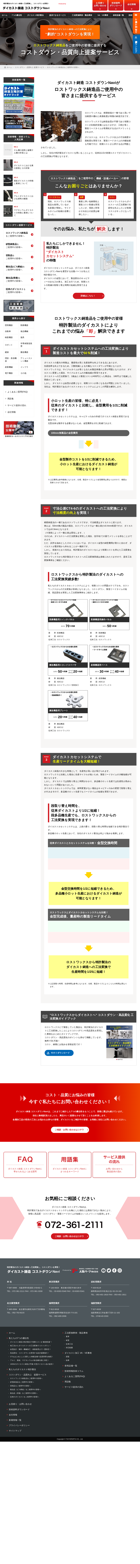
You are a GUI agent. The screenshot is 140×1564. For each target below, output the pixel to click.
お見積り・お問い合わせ (20, 1526)
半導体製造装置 (26, 344)
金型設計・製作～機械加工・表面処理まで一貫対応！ (30, 1471)
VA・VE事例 (103, 15)
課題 (67, 1479)
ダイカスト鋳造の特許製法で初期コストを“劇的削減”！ (31, 1464)
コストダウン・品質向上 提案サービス (27, 1497)
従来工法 (69, 1466)
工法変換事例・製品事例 (82, 15)
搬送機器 (24, 352)
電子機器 (9, 373)
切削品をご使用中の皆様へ (20, 1508)
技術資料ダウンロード (19, 1531)
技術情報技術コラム (74, 1493)
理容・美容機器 (11, 359)
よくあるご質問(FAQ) (17, 392)
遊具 (22, 337)
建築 (7, 352)
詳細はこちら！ (88, 296)
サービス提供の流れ (16, 405)
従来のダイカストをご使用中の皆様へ (24, 1519)
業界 (67, 1459)
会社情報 (11, 412)
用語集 (10, 399)
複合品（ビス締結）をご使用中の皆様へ (25, 1511)
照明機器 (9, 325)
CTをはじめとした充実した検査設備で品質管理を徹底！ (31, 1479)
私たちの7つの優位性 (19, 1460)
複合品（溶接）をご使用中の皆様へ (23, 1515)
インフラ (24, 367)
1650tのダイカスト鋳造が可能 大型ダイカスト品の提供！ (32, 1486)
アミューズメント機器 (26, 359)
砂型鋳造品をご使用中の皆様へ (22, 1504)
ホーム (4, 15)
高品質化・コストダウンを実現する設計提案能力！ (29, 1475)
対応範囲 (69, 1470)
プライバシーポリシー (19, 1547)
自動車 (8, 331)
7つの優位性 (17, 15)
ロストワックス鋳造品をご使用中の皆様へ (26, 1500)
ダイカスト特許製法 (35, 15)
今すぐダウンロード (60, 1175)
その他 (23, 373)
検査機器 (9, 337)
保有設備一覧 (118, 15)
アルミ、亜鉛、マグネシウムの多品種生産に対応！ (29, 1482)
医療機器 (24, 325)
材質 (67, 1462)
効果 (67, 1482)
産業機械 (9, 367)
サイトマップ (15, 1553)
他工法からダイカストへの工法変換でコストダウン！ (30, 1468)
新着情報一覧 (15, 1542)
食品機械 (24, 331)
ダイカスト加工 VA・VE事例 (78, 1475)
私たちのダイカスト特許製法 (22, 1491)
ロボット (9, 345)
